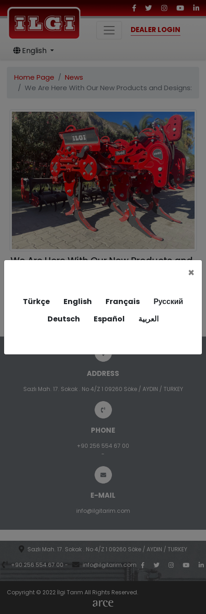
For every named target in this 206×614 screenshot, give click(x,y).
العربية (148, 319)
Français (123, 301)
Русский (168, 301)
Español (109, 319)
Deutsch (64, 319)
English (77, 301)
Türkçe (36, 301)
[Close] (191, 273)
